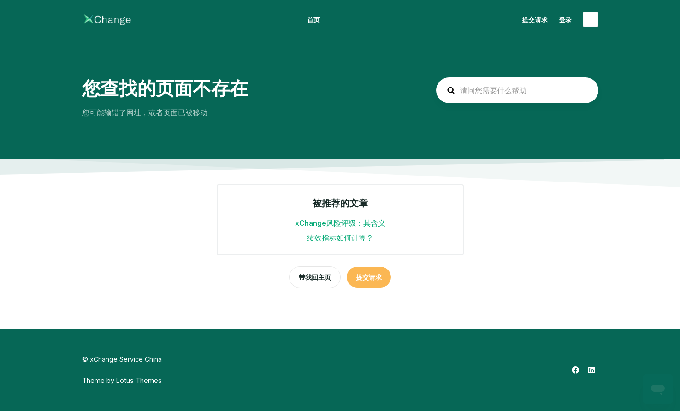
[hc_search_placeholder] (517, 90)
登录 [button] (565, 19)
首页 (313, 19)
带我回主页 (315, 277)
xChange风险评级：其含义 (340, 223)
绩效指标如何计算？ (340, 237)
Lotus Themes (139, 380)
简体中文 (590, 19)
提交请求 (535, 19)
